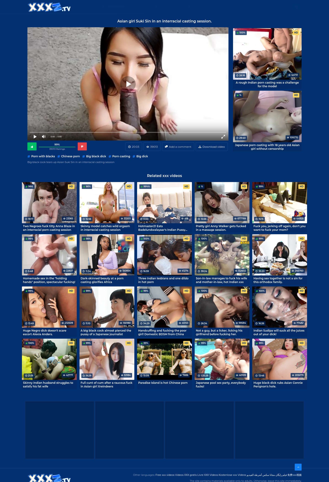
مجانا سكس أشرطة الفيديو (261, 475)
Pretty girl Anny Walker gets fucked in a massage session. (221, 227)
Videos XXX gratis (186, 475)
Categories (115, 6)
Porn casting (121, 156)
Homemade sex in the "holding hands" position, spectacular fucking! (49, 280)
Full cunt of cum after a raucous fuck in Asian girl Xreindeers (107, 384)
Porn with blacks (43, 156)
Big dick (142, 156)
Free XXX (165, 6)
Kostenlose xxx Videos (232, 475)
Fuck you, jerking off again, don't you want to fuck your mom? (279, 227)
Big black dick (96, 156)
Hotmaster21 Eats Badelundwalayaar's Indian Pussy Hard (161, 227)
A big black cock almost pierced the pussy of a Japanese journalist (106, 332)
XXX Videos (141, 6)
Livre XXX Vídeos (207, 475)
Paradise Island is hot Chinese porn (163, 382)
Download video (213, 146)
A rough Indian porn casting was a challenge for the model (267, 84)
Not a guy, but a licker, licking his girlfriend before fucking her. (219, 332)
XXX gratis (188, 6)
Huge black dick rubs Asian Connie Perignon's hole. (277, 384)
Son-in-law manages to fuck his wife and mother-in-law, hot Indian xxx (221, 280)
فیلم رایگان (281, 475)
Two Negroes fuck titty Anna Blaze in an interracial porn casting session (49, 227)
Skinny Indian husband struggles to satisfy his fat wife (48, 384)
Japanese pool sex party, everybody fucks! (221, 384)
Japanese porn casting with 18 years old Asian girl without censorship (267, 146)
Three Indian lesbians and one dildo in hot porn (163, 280)
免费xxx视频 (294, 475)
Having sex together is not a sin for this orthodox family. (277, 280)
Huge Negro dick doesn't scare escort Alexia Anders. (44, 332)
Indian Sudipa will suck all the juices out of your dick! (278, 332)
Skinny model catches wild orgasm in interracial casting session (105, 227)
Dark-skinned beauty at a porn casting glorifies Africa (102, 280)
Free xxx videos (165, 475)
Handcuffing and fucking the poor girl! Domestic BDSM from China (162, 332)
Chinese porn (70, 156)
